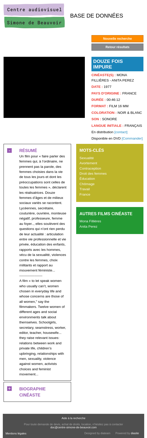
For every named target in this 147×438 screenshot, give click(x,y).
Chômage (87, 184)
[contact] (120, 132)
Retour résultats (117, 47)
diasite (135, 433)
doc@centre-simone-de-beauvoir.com (73, 427)
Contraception (90, 168)
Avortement (88, 163)
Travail (84, 189)
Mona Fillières (90, 221)
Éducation (87, 179)
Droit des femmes (93, 173)
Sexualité (86, 158)
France (84, 194)
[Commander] (132, 138)
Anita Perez (88, 226)
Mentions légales (16, 433)
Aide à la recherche (74, 418)
